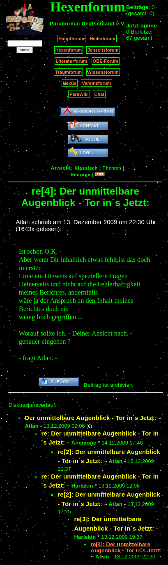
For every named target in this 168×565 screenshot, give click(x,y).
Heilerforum (102, 38)
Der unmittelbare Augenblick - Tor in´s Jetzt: (90, 417)
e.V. (121, 24)
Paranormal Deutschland (82, 24)
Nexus (69, 83)
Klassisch (85, 168)
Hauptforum (71, 38)
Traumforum (68, 72)
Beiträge (80, 174)
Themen (112, 168)
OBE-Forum (105, 61)
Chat (99, 94)
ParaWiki (79, 94)
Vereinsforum (96, 83)
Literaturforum (71, 61)
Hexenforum (68, 50)
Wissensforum (103, 72)
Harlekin (82, 486)
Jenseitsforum (103, 50)
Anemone (84, 443)
